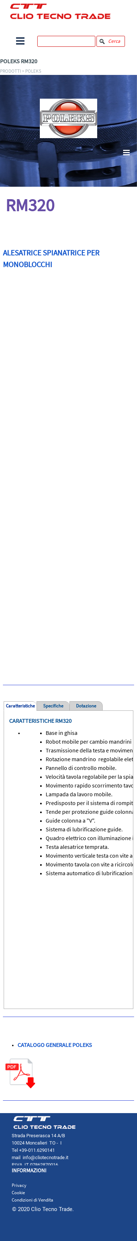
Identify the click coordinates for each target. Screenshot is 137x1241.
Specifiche (53, 706)
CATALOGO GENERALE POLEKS (55, 1044)
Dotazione (86, 706)
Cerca (114, 41)
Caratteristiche (20, 706)
